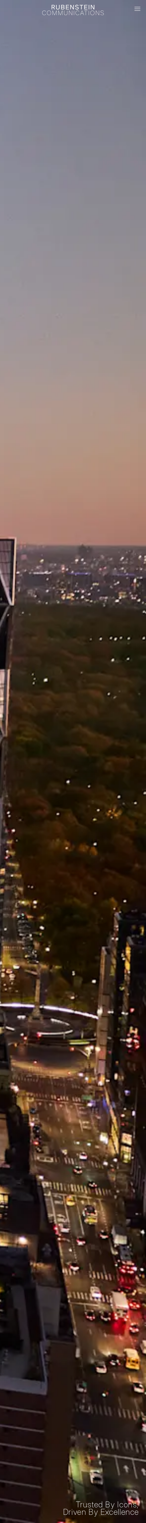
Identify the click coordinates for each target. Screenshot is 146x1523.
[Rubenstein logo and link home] (73, 10)
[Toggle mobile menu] (137, 8)
